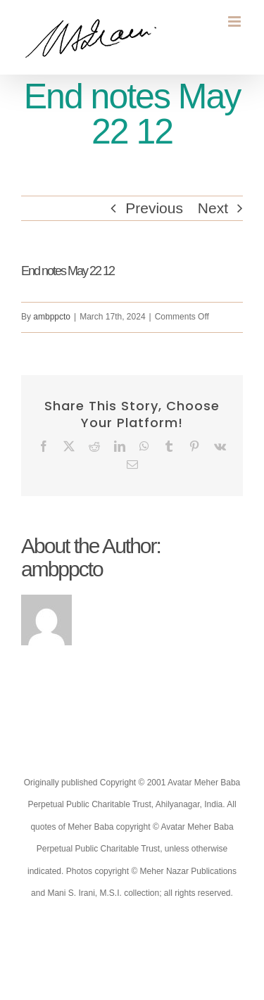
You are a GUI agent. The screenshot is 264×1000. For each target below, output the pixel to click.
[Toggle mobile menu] (235, 21)
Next (213, 208)
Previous (154, 208)
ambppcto (51, 317)
